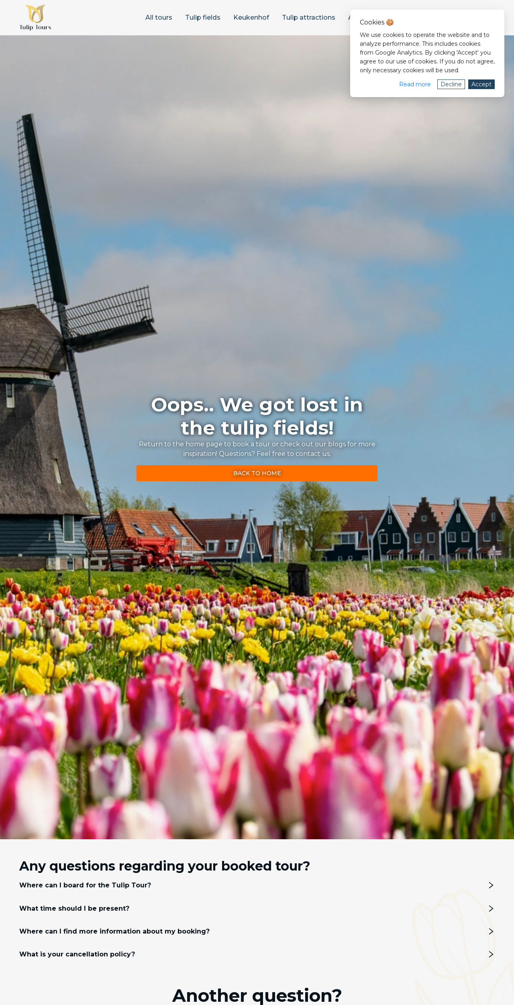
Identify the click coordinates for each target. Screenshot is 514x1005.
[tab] (257, 885)
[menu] (241, 17)
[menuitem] (158, 17)
